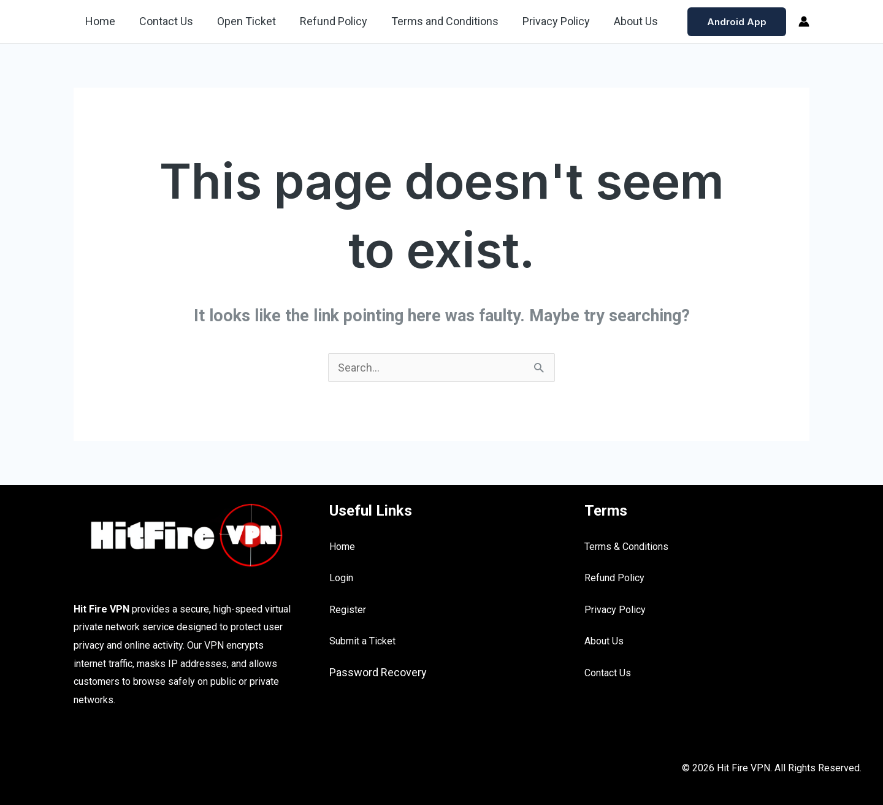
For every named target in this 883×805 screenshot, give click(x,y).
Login (341, 578)
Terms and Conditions (437, 21)
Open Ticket (242, 21)
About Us (624, 21)
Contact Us (164, 21)
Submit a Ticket (362, 641)
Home (100, 21)
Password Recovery (378, 672)
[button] (736, 21)
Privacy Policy (546, 21)
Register (347, 610)
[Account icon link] (803, 21)
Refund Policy (327, 21)
